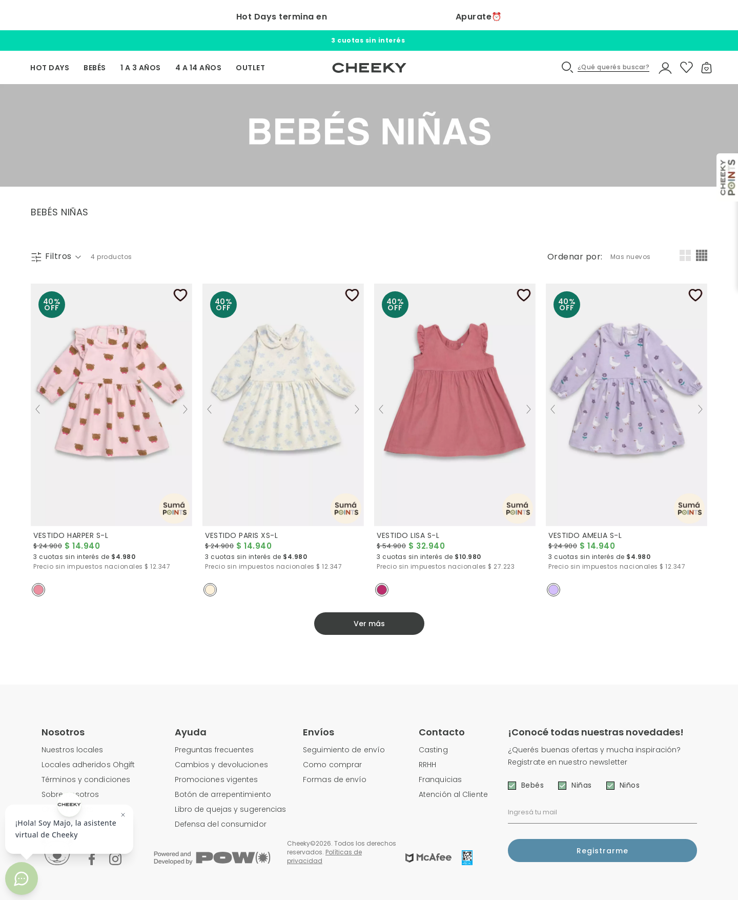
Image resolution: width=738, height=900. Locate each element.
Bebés (532, 785)
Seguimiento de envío (344, 750)
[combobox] (632, 257)
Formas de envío (335, 779)
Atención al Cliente (453, 794)
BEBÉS (95, 68)
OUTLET (250, 68)
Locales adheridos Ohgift (88, 764)
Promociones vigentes (216, 779)
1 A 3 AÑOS (140, 68)
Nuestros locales (73, 750)
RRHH (427, 764)
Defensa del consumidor (220, 824)
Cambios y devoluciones (221, 764)
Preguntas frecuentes (214, 750)
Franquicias (440, 779)
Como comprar (332, 764)
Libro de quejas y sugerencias (230, 809)
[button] (606, 67)
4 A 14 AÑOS (198, 68)
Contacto (442, 732)
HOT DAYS (49, 68)
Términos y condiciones (86, 779)
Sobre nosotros (70, 794)
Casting (433, 750)
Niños (630, 785)
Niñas (581, 785)
